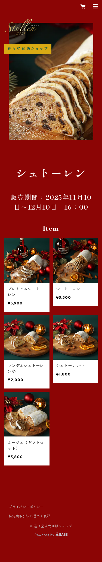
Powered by (51, 535)
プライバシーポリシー (26, 507)
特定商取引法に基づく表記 (30, 516)
